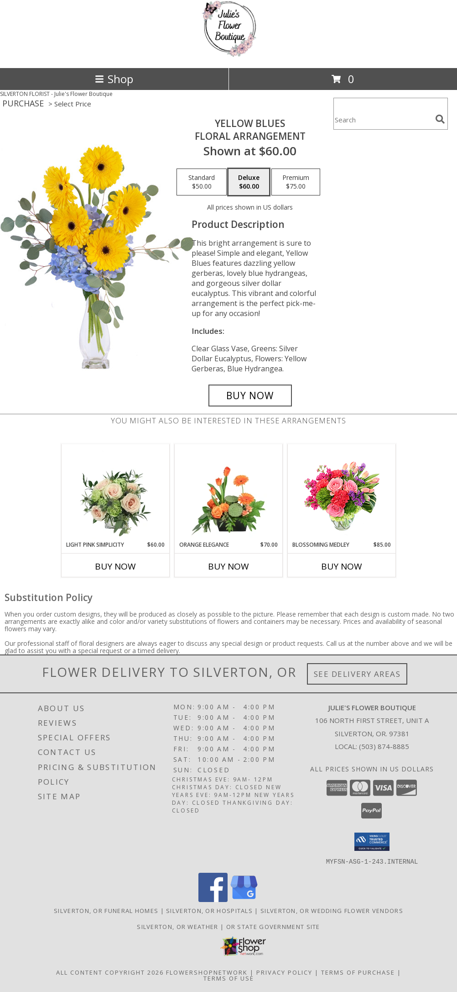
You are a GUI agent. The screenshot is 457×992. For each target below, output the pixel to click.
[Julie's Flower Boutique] (228, 54)
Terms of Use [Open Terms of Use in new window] (228, 978)
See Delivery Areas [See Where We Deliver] (357, 674)
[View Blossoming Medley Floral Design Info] (342, 492)
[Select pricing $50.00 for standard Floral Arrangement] (201, 182)
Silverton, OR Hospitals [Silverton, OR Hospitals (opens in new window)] (209, 910)
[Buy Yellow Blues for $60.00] (250, 395)
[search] (440, 119)
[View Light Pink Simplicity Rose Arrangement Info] (116, 492)
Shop (114, 78)
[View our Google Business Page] (244, 899)
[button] (371, 842)
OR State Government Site (273, 926)
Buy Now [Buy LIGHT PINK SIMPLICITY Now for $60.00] (115, 566)
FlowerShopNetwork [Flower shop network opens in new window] (207, 972)
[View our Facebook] (213, 899)
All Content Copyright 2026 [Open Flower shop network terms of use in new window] (110, 972)
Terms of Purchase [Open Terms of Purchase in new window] (358, 972)
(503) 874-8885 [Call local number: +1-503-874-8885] (384, 746)
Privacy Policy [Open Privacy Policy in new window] (284, 972)
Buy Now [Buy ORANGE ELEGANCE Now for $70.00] (228, 566)
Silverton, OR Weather (177, 926)
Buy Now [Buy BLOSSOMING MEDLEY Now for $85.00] (341, 566)
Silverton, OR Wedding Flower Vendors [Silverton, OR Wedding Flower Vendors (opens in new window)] (331, 910)
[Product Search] (382, 119)
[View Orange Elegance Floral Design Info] (229, 492)
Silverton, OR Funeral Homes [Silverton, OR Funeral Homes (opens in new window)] (106, 910)
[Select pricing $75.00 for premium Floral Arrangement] (296, 182)
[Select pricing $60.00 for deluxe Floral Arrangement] (248, 182)
